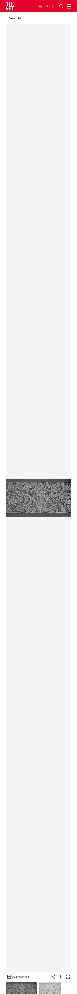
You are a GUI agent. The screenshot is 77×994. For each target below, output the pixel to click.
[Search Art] (15, 18)
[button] (61, 6)
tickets (48, 6)
